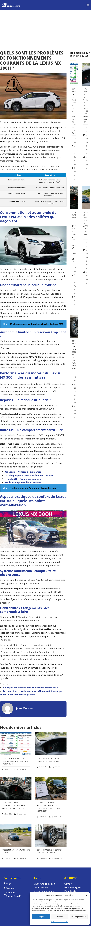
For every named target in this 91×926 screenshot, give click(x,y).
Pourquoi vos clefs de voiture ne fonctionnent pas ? (30, 687)
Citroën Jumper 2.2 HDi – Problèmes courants (29, 475)
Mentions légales (73, 887)
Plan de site (70, 890)
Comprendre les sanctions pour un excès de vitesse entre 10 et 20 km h (15, 761)
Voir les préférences (78, 917)
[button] (86, 895)
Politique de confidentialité (59, 922)
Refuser (59, 917)
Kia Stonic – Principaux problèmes (23, 471)
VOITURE (57, 122)
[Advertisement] (45, 27)
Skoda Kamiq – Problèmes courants (24, 482)
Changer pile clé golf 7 (45, 883)
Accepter (40, 917)
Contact (68, 883)
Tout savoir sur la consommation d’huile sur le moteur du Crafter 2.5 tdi (14, 805)
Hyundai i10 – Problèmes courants (23, 478)
